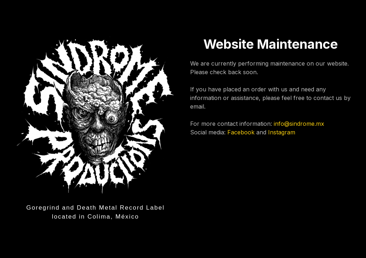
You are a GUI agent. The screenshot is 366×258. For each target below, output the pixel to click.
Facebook (240, 132)
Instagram (281, 132)
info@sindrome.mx (299, 123)
